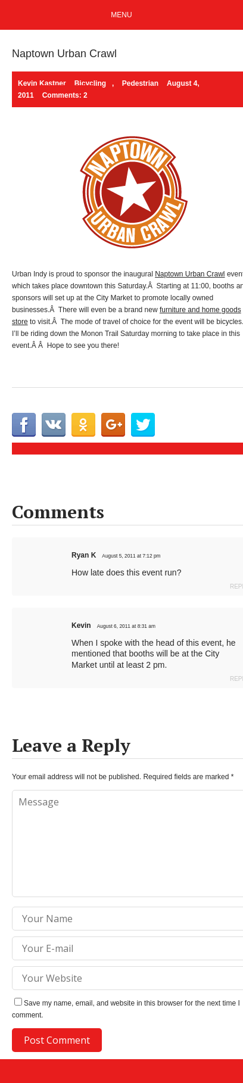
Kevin (81, 625)
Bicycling (90, 83)
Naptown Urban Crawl (190, 274)
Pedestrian (140, 83)
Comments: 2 (65, 95)
